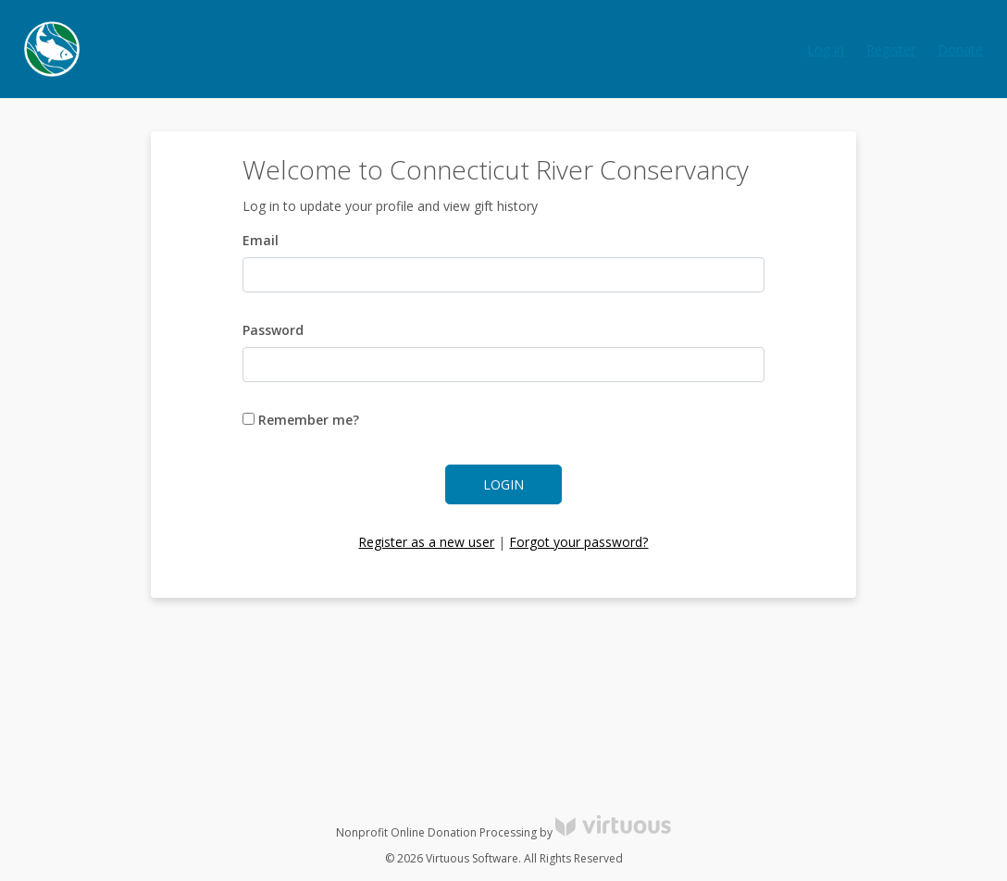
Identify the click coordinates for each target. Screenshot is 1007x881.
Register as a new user (426, 542)
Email (260, 240)
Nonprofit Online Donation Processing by (503, 832)
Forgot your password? (578, 542)
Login (503, 484)
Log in (825, 49)
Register (890, 49)
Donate (960, 49)
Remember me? (300, 419)
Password (273, 330)
